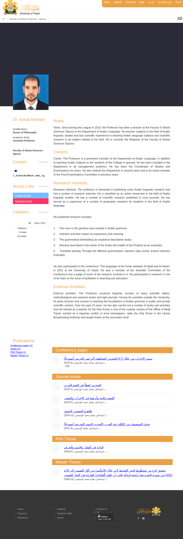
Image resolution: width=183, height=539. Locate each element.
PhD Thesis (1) (18, 352)
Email (141, 2)
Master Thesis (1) (19, 355)
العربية (151, 2)
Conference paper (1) (21, 345)
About (20, 509)
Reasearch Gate (23, 201)
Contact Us (101, 509)
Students (118, 2)
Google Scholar (23, 195)
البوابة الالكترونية (165, 2)
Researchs (23, 517)
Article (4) (15, 348)
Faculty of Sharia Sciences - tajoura (27, 19)
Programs (22, 513)
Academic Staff (64, 513)
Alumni (107, 2)
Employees (130, 2)
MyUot (178, 2)
